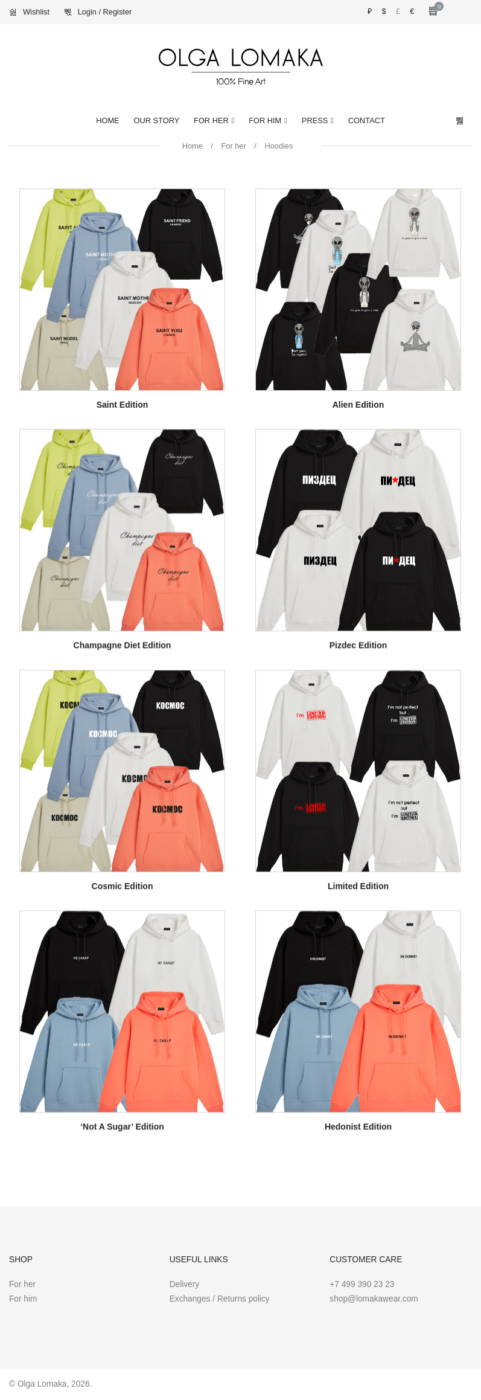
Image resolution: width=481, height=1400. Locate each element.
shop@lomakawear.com (374, 1298)
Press (315, 120)
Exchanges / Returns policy (220, 1298)
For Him (265, 120)
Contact (366, 120)
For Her (211, 120)
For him (23, 1298)
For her (233, 145)
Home (107, 120)
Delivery (185, 1284)
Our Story (157, 120)
